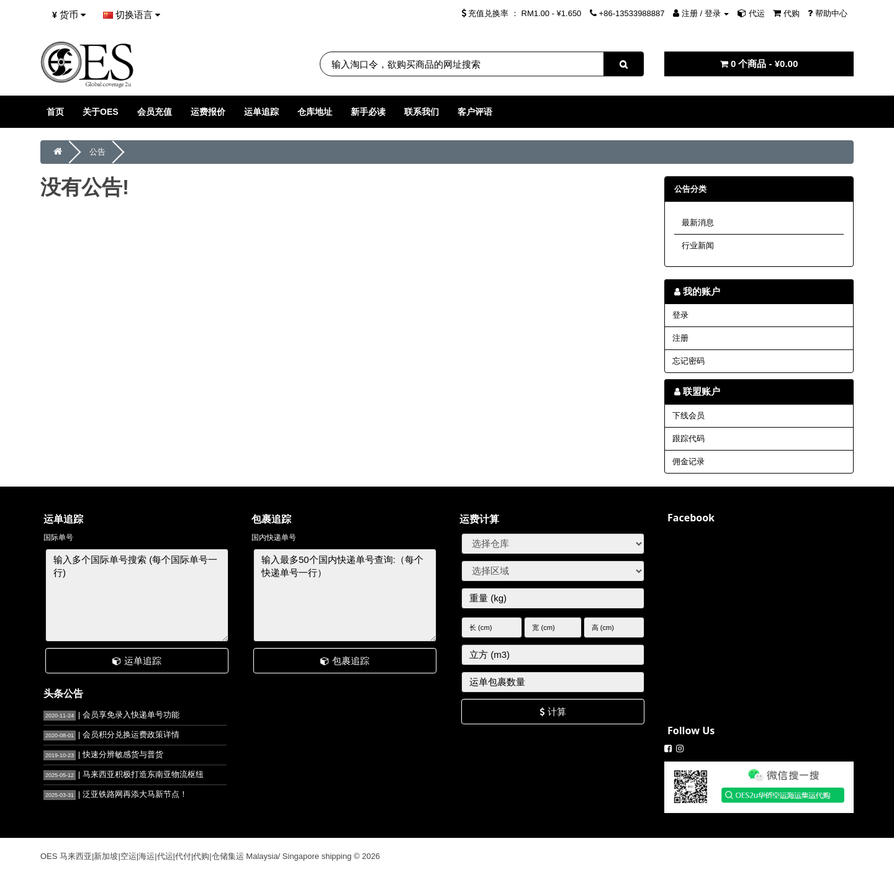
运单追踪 (136, 660)
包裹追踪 (344, 660)
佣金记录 (688, 461)
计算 (553, 711)
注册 (680, 338)
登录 (680, 315)
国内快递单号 (273, 537)
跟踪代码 (688, 438)
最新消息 (698, 222)
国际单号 (58, 537)
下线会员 (688, 415)
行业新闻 (698, 245)
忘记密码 (688, 361)
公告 (97, 151)
